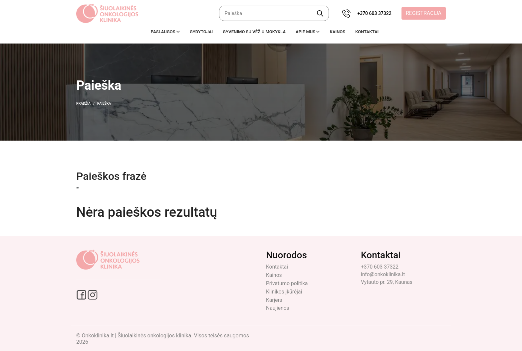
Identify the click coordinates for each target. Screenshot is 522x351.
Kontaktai (277, 267)
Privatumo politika (287, 283)
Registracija (423, 13)
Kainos (274, 275)
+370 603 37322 (374, 13)
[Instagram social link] (93, 294)
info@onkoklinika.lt (383, 274)
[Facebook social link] (82, 294)
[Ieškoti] (274, 13)
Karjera (274, 299)
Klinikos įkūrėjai (284, 291)
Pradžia (84, 103)
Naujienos (278, 307)
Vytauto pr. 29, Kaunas (387, 282)
